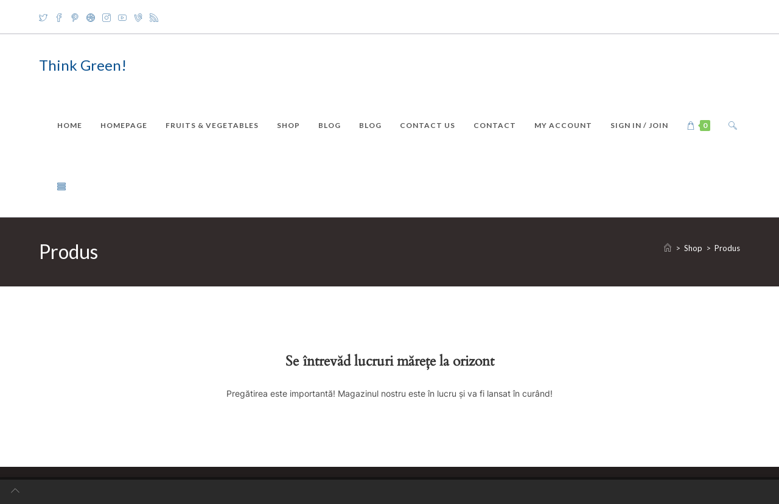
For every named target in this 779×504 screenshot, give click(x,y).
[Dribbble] (91, 17)
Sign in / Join (639, 125)
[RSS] (154, 17)
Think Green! (83, 65)
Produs (727, 248)
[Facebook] (59, 17)
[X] (45, 17)
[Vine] (138, 17)
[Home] (667, 248)
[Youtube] (122, 17)
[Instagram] (106, 17)
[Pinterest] (75, 17)
